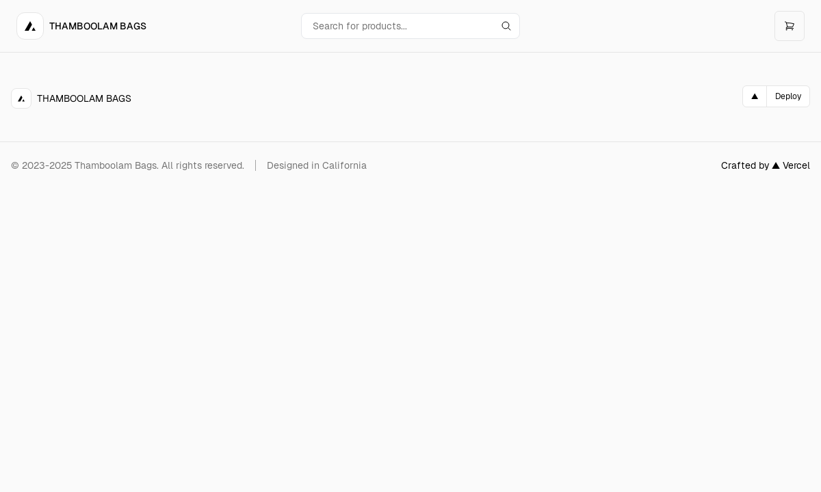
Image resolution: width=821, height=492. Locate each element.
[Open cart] (789, 26)
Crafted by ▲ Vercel (765, 165)
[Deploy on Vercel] (776, 96)
